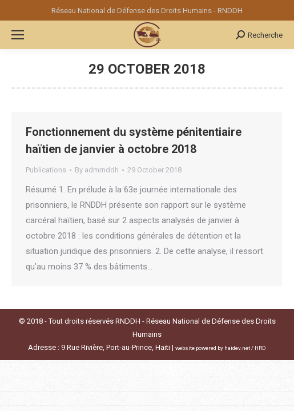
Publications (46, 170)
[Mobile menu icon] (17, 35)
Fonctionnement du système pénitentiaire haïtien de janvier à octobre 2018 (133, 140)
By (97, 170)
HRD (260, 348)
